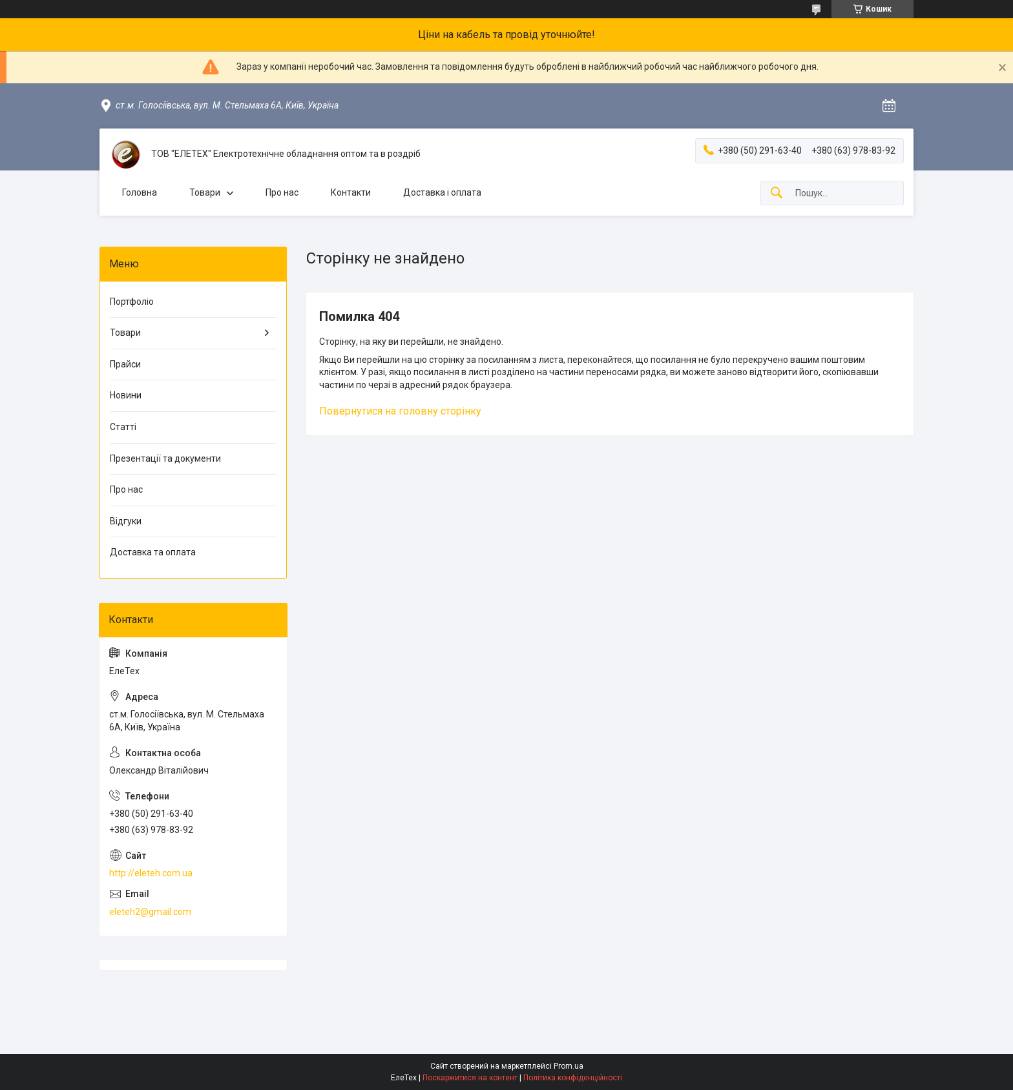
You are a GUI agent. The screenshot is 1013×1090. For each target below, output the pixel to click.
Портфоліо (132, 301)
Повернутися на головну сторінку (400, 411)
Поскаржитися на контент (470, 1077)
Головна (139, 192)
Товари (204, 192)
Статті (123, 427)
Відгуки (125, 521)
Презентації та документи (165, 458)
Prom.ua (568, 1066)
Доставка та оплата (153, 552)
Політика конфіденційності (572, 1077)
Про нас (282, 192)
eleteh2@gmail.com (150, 912)
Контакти (351, 192)
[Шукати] (777, 193)
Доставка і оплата (442, 192)
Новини (125, 395)
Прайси (125, 364)
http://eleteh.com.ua (151, 873)
